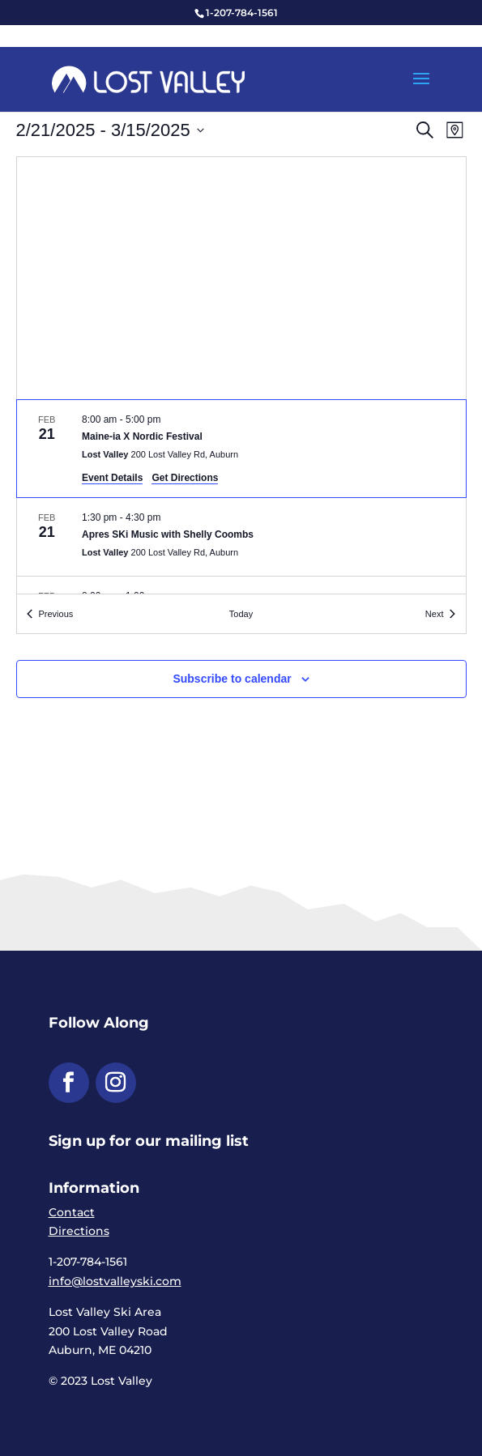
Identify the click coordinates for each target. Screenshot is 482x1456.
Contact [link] (72, 1212)
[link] (148, 78)
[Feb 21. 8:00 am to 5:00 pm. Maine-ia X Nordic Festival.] (241, 448)
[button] (421, 89)
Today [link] (241, 614)
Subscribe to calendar (232, 678)
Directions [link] (79, 1231)
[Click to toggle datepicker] (110, 130)
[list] (241, 496)
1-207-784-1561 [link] (242, 12)
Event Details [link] (112, 477)
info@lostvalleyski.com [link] (115, 1281)
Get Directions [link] (184, 477)
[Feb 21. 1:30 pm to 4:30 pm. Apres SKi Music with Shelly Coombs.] (241, 537)
